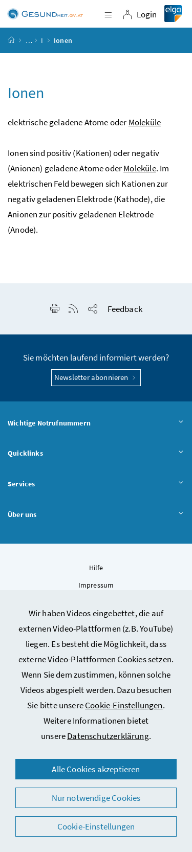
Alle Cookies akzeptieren (96, 769)
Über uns (96, 515)
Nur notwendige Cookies (96, 797)
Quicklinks (96, 454)
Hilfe (96, 567)
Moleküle (145, 122)
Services (96, 484)
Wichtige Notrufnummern (96, 423)
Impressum (96, 585)
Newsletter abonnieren (96, 377)
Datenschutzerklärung (108, 736)
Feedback (125, 309)
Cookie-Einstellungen (124, 705)
